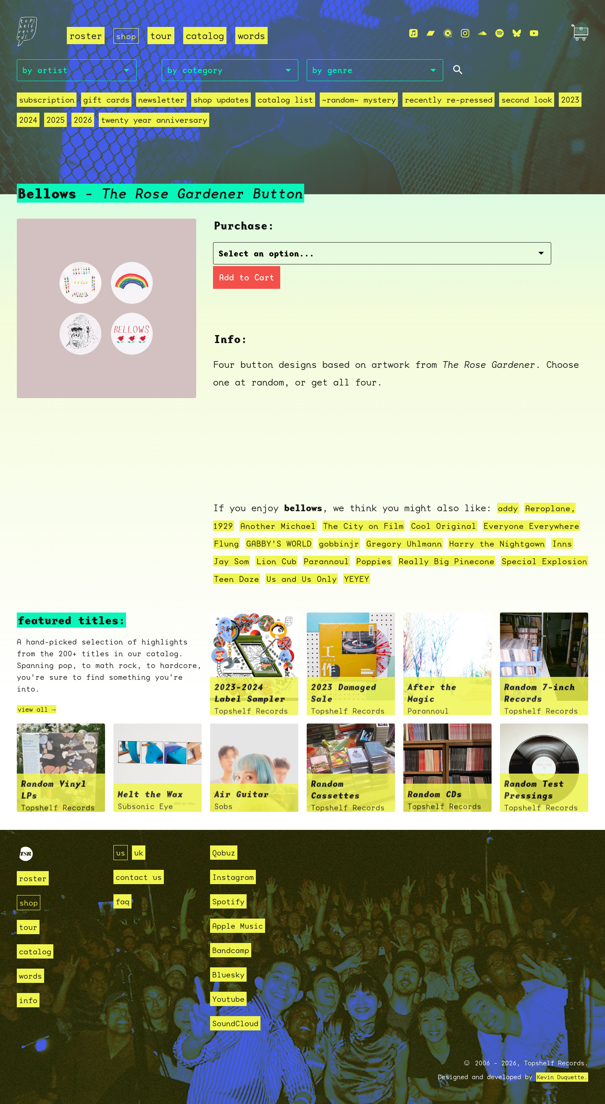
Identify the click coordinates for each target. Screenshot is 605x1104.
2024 (28, 122)
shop (127, 36)
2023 (570, 102)
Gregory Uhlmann (479, 544)
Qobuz (225, 852)
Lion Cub (365, 562)
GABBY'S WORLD (344, 544)
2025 (55, 122)
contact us (143, 876)
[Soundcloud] (482, 34)
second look (526, 102)
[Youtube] (534, 34)
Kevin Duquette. (559, 1077)
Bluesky (231, 974)
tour (163, 36)
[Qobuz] (448, 34)
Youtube (231, 998)
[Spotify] (500, 34)
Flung (288, 544)
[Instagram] (465, 34)
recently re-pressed (448, 102)
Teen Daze (388, 579)
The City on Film (374, 526)
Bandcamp (234, 950)
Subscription (46, 102)
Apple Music (242, 925)
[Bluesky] (517, 34)
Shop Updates (221, 102)
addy (509, 509)
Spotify (231, 901)
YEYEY (517, 579)
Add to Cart (442, 256)
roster (85, 36)
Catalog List (285, 102)
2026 (83, 122)
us (121, 852)
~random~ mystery (359, 102)
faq (124, 901)
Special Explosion (310, 579)
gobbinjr (409, 544)
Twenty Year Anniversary (154, 122)
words (253, 36)
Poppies (470, 562)
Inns (280, 562)
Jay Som (317, 562)
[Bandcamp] (431, 34)
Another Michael (283, 526)
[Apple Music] (413, 34)
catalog (206, 36)
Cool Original (461, 526)
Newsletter (161, 102)
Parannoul (419, 562)
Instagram (236, 876)
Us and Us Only (458, 579)
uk (141, 852)
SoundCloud (239, 1023)
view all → (41, 710)
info (30, 1000)
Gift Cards (106, 102)
